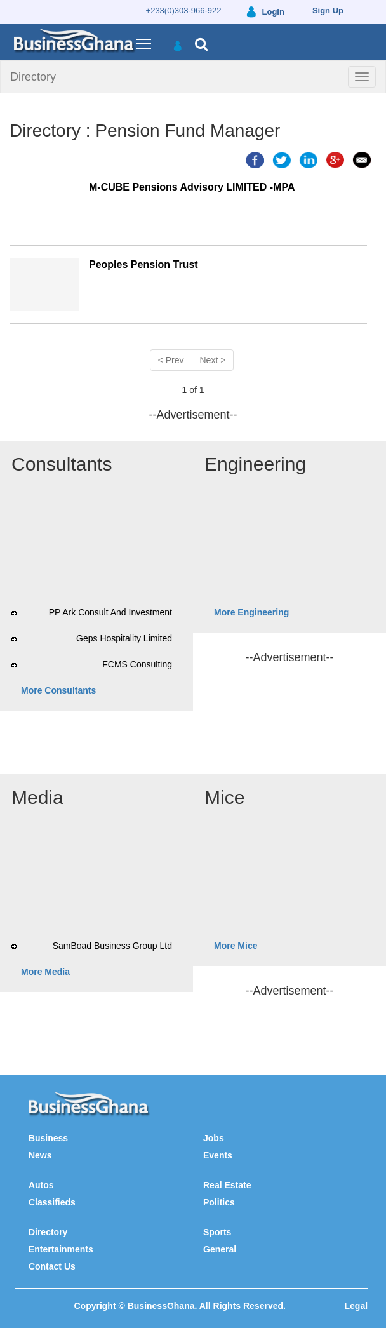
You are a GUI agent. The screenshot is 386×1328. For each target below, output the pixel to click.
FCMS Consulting (137, 664)
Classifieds (52, 1202)
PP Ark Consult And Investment (110, 612)
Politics (219, 1202)
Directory (33, 76)
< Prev (171, 360)
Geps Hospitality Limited (124, 638)
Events (217, 1155)
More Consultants (58, 690)
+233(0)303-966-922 (184, 10)
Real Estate (227, 1185)
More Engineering (251, 612)
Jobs (213, 1138)
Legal (356, 1306)
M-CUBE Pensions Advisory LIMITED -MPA (192, 187)
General (219, 1249)
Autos (41, 1185)
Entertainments (61, 1249)
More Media (45, 972)
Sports (217, 1232)
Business (48, 1138)
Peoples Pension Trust (143, 264)
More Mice (235, 946)
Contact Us (52, 1266)
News (40, 1155)
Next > (213, 360)
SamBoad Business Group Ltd (112, 946)
